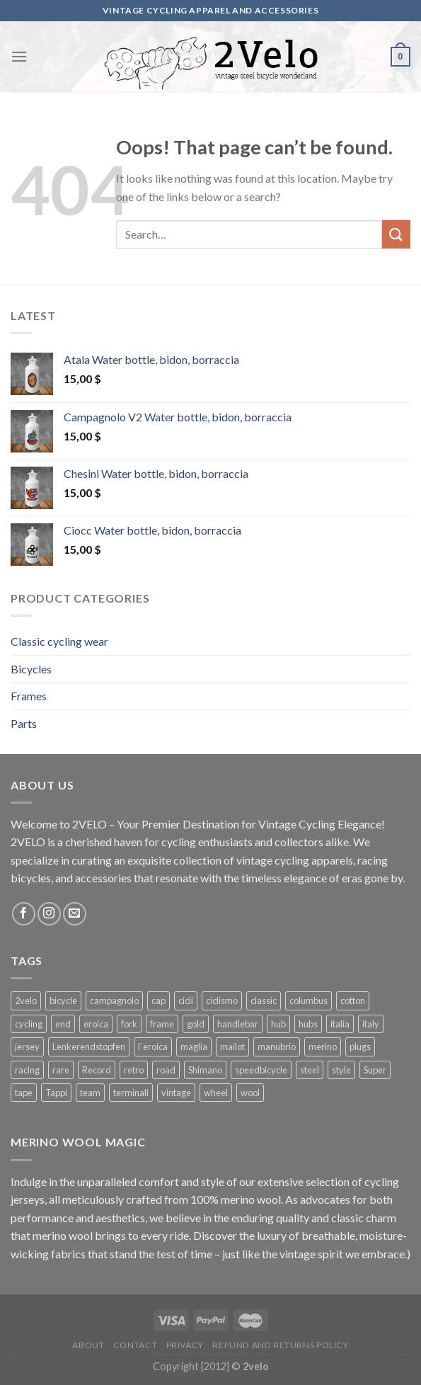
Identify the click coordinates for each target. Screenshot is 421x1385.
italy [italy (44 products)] (370, 1024)
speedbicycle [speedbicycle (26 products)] (261, 1070)
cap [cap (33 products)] (158, 1000)
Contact (135, 1345)
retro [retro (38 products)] (134, 1070)
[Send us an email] (74, 913)
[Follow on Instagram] (49, 913)
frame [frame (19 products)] (162, 1024)
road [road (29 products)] (165, 1070)
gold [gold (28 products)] (195, 1024)
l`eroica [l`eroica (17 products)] (153, 1046)
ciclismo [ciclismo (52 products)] (222, 1000)
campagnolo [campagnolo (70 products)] (114, 1000)
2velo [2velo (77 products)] (26, 1000)
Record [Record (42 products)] (96, 1070)
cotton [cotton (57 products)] (352, 1000)
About (88, 1345)
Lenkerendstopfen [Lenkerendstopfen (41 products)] (88, 1046)
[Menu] (19, 56)
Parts (24, 723)
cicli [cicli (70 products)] (185, 1000)
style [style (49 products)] (341, 1070)
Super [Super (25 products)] (375, 1070)
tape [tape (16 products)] (24, 1092)
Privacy (185, 1345)
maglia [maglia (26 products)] (193, 1046)
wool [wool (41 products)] (250, 1092)
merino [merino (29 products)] (322, 1046)
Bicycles (31, 669)
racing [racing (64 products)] (27, 1070)
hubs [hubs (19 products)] (308, 1024)
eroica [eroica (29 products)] (95, 1024)
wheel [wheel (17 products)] (216, 1092)
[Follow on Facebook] (23, 913)
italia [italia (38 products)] (340, 1024)
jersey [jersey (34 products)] (27, 1046)
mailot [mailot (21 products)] (232, 1046)
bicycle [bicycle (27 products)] (63, 1000)
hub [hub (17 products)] (278, 1024)
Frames (29, 695)
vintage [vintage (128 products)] (176, 1092)
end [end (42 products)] (63, 1024)
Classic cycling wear (59, 641)
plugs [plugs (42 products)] (360, 1046)
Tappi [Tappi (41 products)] (56, 1092)
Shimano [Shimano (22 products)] (205, 1070)
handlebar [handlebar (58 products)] (237, 1024)
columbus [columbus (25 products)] (308, 1000)
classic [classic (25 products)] (263, 1000)
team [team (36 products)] (90, 1092)
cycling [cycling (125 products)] (28, 1024)
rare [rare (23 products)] (60, 1070)
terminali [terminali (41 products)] (131, 1092)
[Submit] (396, 234)
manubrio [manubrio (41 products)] (277, 1046)
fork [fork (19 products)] (129, 1024)
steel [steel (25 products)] (309, 1070)
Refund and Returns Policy (280, 1345)
